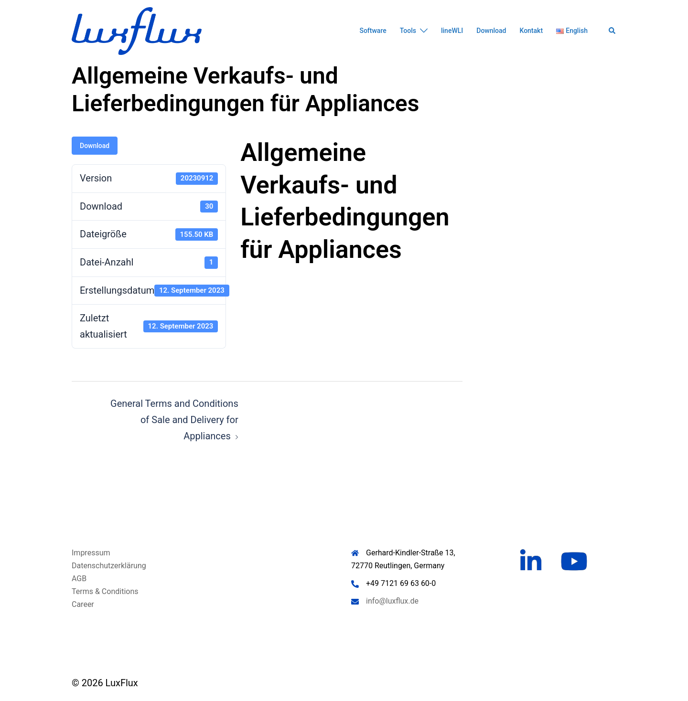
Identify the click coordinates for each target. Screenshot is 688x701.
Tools (408, 30)
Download (491, 30)
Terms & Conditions (105, 591)
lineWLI (452, 30)
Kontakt (531, 30)
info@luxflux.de (392, 600)
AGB (79, 578)
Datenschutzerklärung (109, 565)
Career (83, 604)
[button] (612, 31)
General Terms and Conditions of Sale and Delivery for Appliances (174, 419)
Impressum (91, 552)
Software (372, 30)
